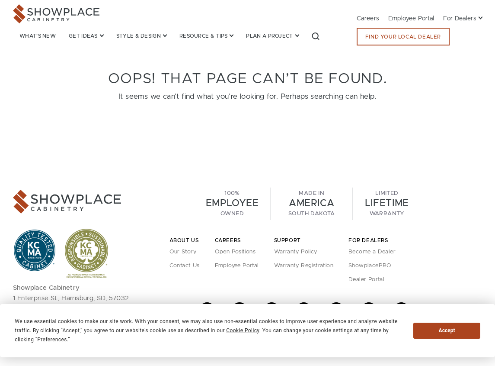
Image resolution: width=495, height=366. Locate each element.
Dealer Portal (366, 279)
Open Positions (235, 252)
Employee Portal (411, 19)
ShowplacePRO (370, 266)
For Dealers (459, 19)
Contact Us (184, 266)
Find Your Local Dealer (403, 36)
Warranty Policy (295, 252)
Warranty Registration (303, 266)
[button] (315, 36)
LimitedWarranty (387, 204)
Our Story (183, 252)
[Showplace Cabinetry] (56, 13)
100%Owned (232, 204)
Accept (447, 330)
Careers (368, 19)
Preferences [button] (52, 340)
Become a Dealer (372, 252)
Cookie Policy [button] (242, 330)
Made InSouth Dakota (312, 204)
